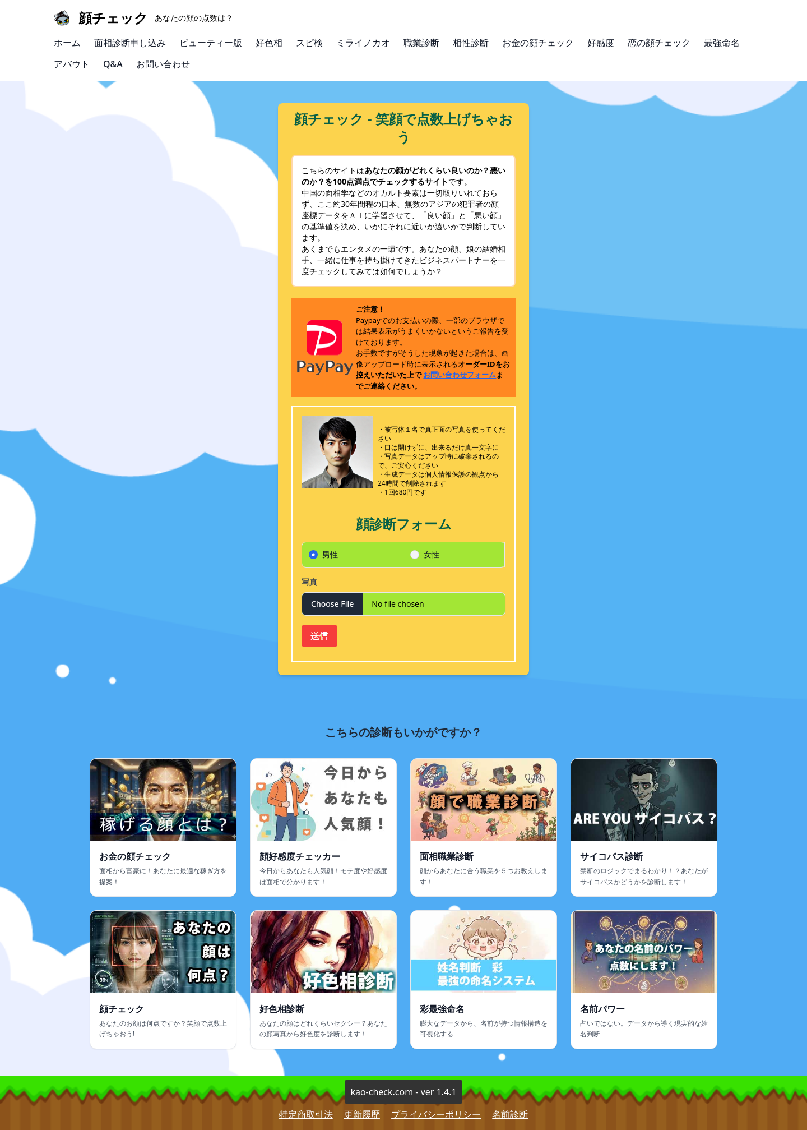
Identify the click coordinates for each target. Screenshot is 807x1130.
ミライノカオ (363, 42)
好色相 (269, 42)
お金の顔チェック (538, 42)
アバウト (72, 64)
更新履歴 (362, 1114)
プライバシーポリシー (436, 1114)
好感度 (600, 42)
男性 (330, 554)
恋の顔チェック (659, 42)
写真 (309, 581)
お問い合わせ (163, 64)
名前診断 (510, 1114)
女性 (431, 554)
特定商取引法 (306, 1114)
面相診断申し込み (130, 42)
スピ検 (309, 42)
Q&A (113, 64)
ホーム (67, 42)
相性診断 (471, 42)
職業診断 (421, 42)
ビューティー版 (210, 42)
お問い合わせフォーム (459, 375)
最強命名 (722, 42)
